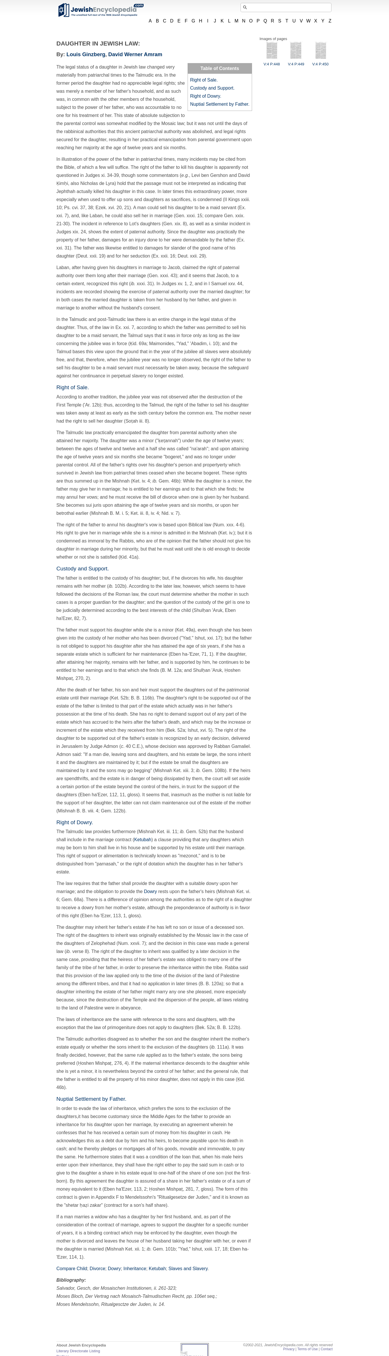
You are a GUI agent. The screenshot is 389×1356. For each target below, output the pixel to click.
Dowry (150, 891)
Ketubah (142, 839)
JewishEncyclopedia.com (101, 10)
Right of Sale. (204, 79)
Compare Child (71, 1268)
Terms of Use (307, 1349)
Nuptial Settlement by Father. (219, 104)
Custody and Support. (212, 88)
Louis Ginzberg (85, 54)
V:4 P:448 (272, 62)
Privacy (289, 1349)
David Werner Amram (135, 54)
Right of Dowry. (205, 96)
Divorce (97, 1268)
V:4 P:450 (320, 62)
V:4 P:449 (296, 62)
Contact (327, 1349)
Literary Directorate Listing (78, 1351)
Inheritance (134, 1268)
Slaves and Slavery (188, 1268)
